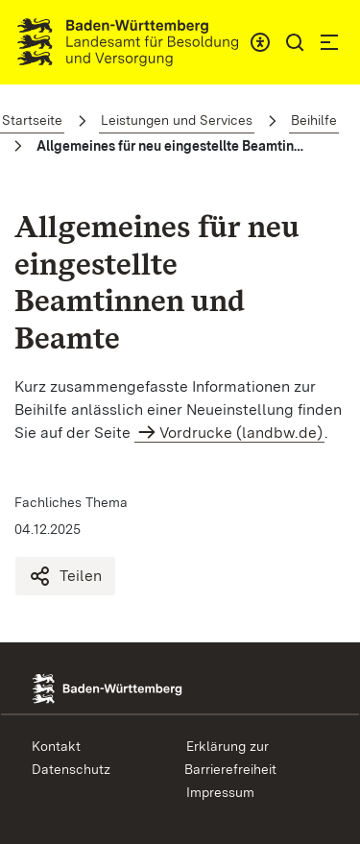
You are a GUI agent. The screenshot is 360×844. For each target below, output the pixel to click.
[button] (295, 42)
